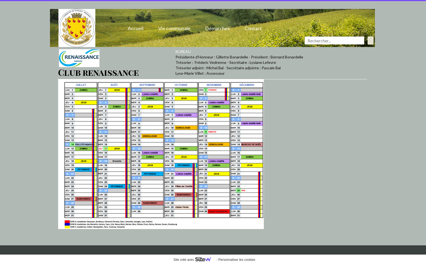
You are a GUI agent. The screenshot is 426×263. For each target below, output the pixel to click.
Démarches (217, 28)
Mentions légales (72, 248)
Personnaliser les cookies (236, 260)
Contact (253, 28)
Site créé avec (194, 260)
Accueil (135, 28)
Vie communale (174, 28)
